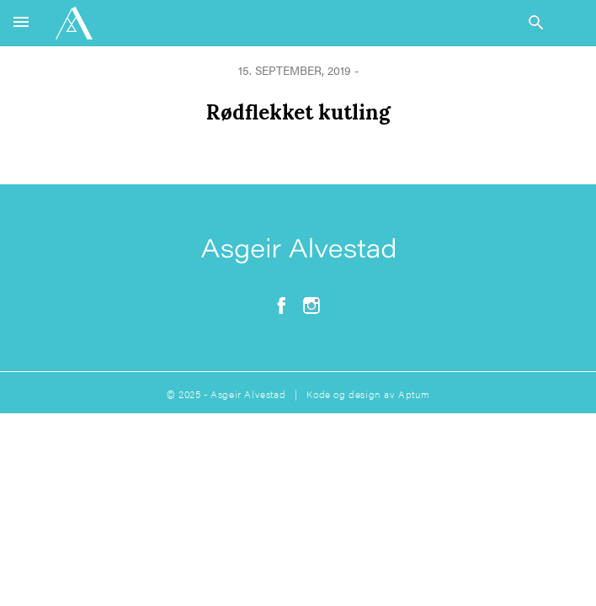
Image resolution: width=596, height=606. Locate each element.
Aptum (413, 393)
